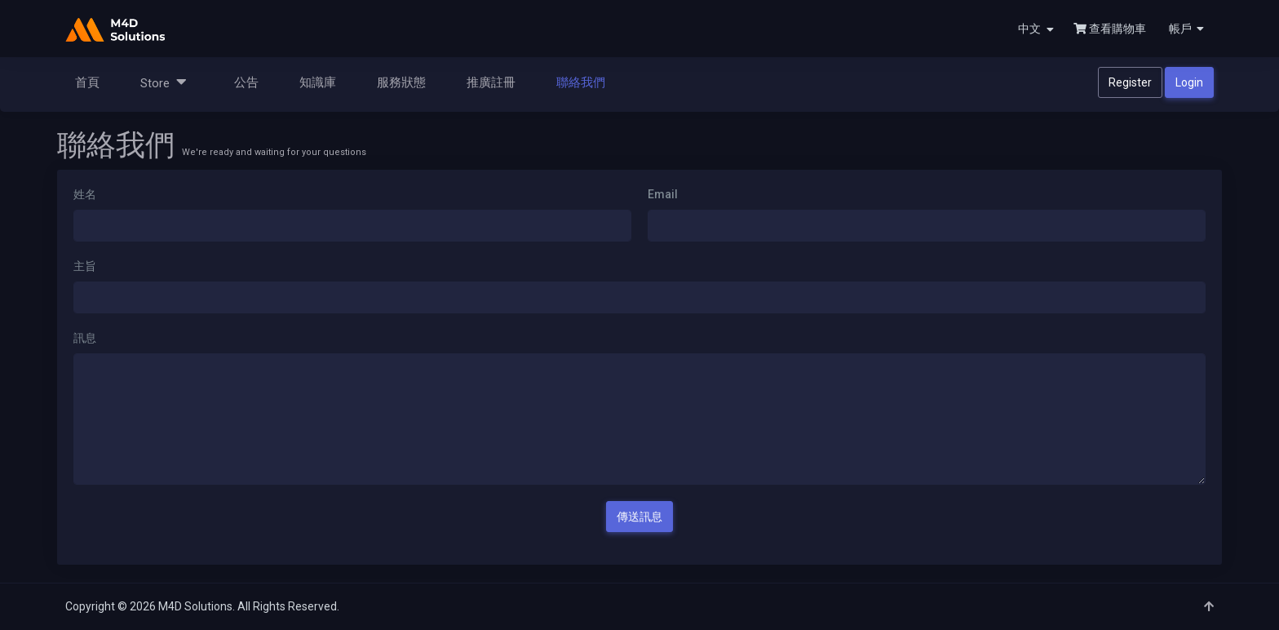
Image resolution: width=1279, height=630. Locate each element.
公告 (246, 82)
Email (663, 194)
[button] (1185, 28)
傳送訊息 (639, 516)
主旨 (84, 266)
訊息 (84, 337)
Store (163, 82)
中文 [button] (1036, 29)
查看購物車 (1109, 28)
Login (1189, 82)
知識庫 (317, 82)
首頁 (87, 82)
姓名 (84, 194)
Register (1130, 82)
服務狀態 (401, 82)
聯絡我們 (580, 82)
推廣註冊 (491, 82)
